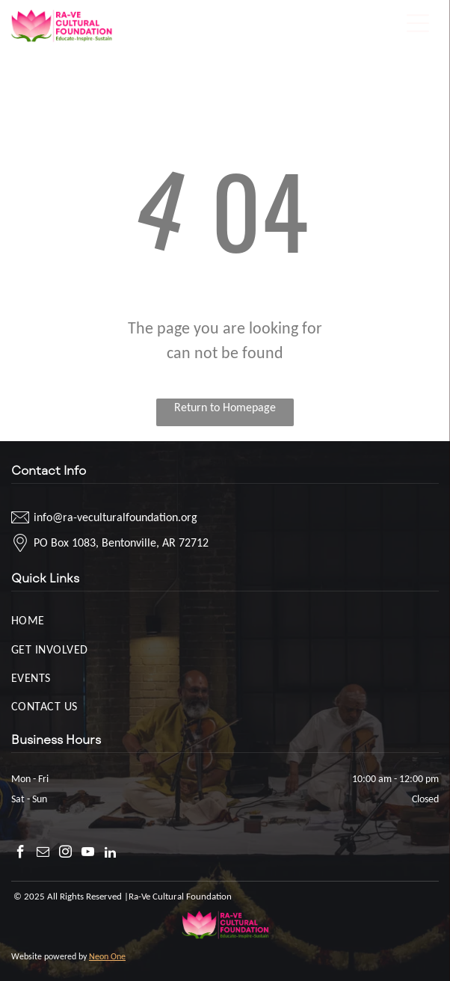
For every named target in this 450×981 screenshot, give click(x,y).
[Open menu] (418, 23)
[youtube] (87, 854)
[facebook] (20, 854)
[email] (43, 854)
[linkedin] (110, 854)
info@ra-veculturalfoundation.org (115, 517)
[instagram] (65, 854)
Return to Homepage (225, 407)
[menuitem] (225, 620)
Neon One (107, 956)
